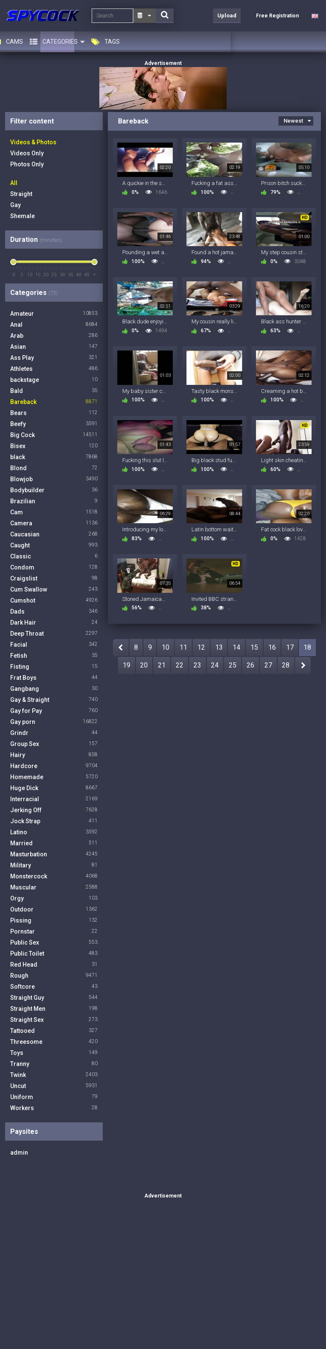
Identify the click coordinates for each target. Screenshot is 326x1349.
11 (183, 647)
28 (285, 665)
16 (272, 647)
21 (162, 665)
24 (215, 665)
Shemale (22, 216)
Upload (226, 15)
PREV (121, 647)
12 (201, 647)
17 (290, 647)
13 (219, 647)
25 (232, 665)
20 (144, 665)
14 (236, 647)
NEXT (303, 665)
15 (254, 647)
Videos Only (27, 153)
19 (126, 665)
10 (165, 647)
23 (197, 665)
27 (268, 665)
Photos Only (27, 164)
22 (179, 665)
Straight (21, 194)
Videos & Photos (33, 142)
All (13, 182)
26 (250, 665)
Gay (15, 205)
